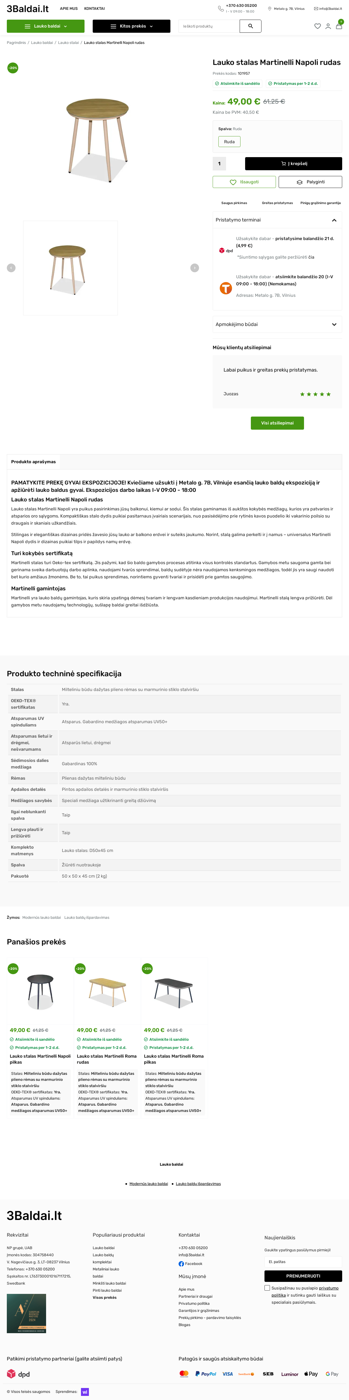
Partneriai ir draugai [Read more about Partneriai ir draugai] (195, 1296)
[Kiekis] (219, 163)
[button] (83, 1391)
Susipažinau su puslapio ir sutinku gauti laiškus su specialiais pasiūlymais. (305, 1295)
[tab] (33, 461)
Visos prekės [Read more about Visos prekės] (105, 1297)
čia (311, 257)
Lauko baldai (46, 26)
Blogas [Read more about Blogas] (184, 1325)
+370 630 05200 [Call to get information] (241, 5)
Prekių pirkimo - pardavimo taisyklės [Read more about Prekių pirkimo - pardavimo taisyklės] (210, 1317)
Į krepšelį (294, 163)
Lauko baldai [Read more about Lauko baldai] (104, 1248)
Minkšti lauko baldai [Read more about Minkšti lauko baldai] (109, 1283)
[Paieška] (220, 26)
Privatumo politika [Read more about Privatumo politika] (194, 1303)
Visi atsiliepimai (277, 423)
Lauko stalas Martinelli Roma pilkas (174, 1059)
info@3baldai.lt (330, 9)
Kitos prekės (132, 26)
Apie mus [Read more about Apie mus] (186, 1289)
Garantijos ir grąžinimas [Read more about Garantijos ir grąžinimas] (199, 1310)
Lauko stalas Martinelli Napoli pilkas (40, 1059)
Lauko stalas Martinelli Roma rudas (107, 1059)
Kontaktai (94, 8)
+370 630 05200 (40, 1269)
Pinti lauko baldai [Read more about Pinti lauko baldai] (107, 1290)
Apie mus (69, 8)
